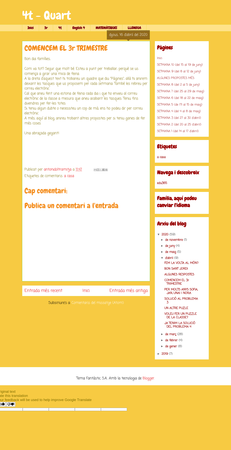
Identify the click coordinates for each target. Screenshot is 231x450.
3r (46, 28)
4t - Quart (46, 15)
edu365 (162, 183)
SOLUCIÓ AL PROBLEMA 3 (181, 301)
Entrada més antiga (128, 290)
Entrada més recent (43, 290)
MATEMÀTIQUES (106, 28)
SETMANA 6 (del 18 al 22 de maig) (180, 98)
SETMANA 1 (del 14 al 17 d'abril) (178, 131)
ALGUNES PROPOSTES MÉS (175, 78)
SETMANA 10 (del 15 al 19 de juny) (180, 65)
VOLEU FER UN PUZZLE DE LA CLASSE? (180, 316)
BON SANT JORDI (176, 269)
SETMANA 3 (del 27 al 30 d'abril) (179, 118)
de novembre (174, 240)
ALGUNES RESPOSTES (179, 274)
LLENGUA (134, 28)
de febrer (172, 340)
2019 (165, 354)
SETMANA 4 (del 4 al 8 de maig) (179, 111)
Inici (31, 28)
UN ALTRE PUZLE (176, 308)
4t (60, 28)
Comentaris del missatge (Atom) (98, 303)
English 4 (78, 28)
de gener (171, 346)
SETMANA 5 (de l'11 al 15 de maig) (179, 104)
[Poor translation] (10, 404)
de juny (170, 246)
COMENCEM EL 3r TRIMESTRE (176, 282)
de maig (171, 252)
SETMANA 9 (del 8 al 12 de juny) (179, 71)
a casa (69, 176)
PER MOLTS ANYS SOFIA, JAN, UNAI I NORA (181, 291)
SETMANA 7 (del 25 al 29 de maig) (180, 91)
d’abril (169, 258)
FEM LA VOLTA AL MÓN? (181, 263)
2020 (165, 234)
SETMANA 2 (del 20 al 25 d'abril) (179, 124)
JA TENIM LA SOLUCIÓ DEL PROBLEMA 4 (179, 325)
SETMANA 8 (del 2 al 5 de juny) (178, 84)
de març (171, 334)
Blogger (148, 378)
